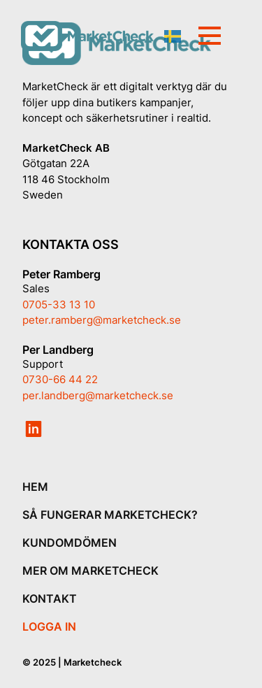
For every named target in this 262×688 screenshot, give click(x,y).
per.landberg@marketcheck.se (97, 395)
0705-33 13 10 (58, 304)
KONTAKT (49, 598)
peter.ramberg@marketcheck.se (101, 320)
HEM (35, 487)
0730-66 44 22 (60, 379)
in (33, 429)
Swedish (172, 36)
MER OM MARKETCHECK (90, 571)
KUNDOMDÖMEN (69, 543)
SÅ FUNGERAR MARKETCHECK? (110, 515)
